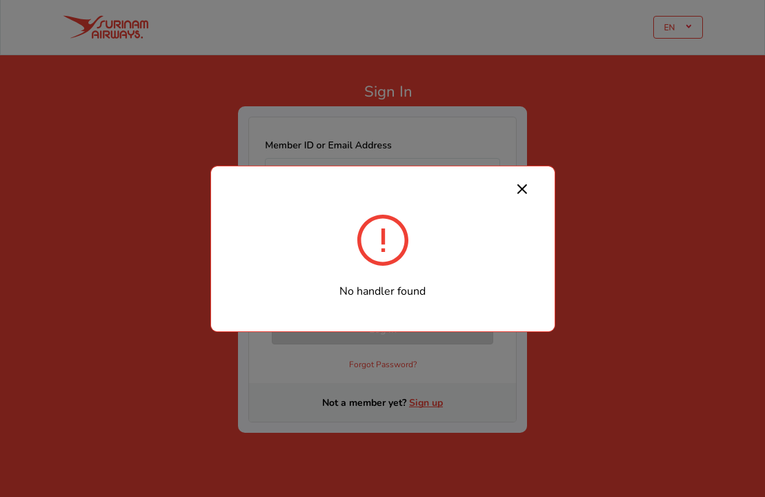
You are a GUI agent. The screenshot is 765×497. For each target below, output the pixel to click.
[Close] (522, 188)
